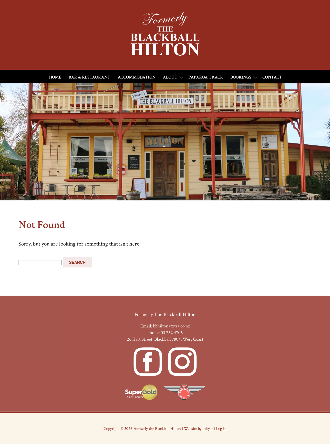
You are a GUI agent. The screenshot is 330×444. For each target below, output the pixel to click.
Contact (272, 77)
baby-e (208, 428)
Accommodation (136, 77)
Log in (221, 428)
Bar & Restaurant (89, 77)
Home (55, 77)
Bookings (240, 77)
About (170, 77)
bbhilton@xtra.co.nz (171, 326)
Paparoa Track (205, 77)
